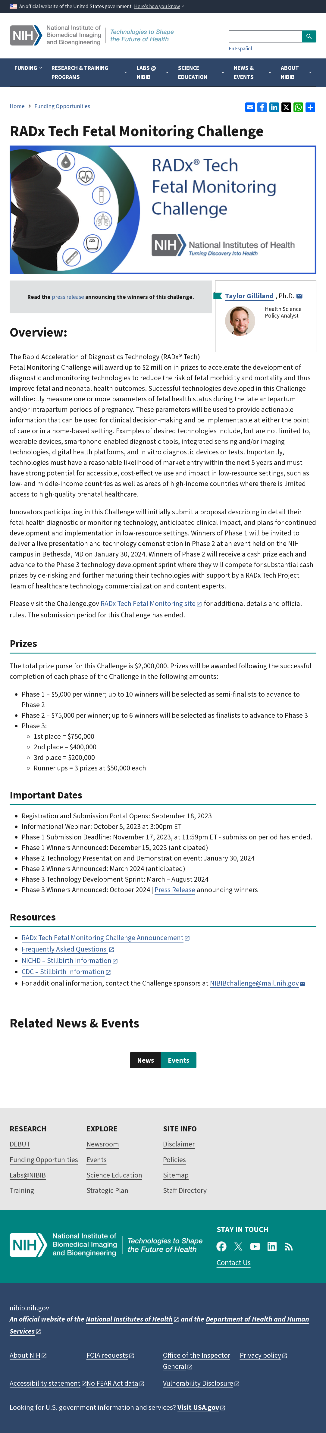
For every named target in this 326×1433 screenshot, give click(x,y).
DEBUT (20, 1144)
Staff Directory (185, 1190)
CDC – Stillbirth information (63, 971)
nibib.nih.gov (29, 1307)
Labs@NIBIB (28, 1175)
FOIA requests (107, 1355)
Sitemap (176, 1175)
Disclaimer (179, 1144)
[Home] (93, 43)
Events (178, 1060)
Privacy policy (260, 1355)
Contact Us (234, 1262)
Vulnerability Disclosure (198, 1383)
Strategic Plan (107, 1190)
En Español (240, 48)
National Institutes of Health (129, 1319)
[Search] (265, 36)
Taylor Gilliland (249, 295)
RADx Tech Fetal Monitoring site (148, 603)
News (145, 1060)
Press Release (175, 889)
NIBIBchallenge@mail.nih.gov (254, 983)
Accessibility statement (45, 1383)
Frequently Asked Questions (65, 949)
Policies (174, 1159)
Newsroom (102, 1144)
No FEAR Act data (112, 1383)
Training (22, 1190)
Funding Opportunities (44, 1159)
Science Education (114, 1175)
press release (68, 296)
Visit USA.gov (198, 1407)
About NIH (25, 1355)
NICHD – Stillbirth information (66, 960)
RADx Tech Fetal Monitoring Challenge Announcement (102, 937)
